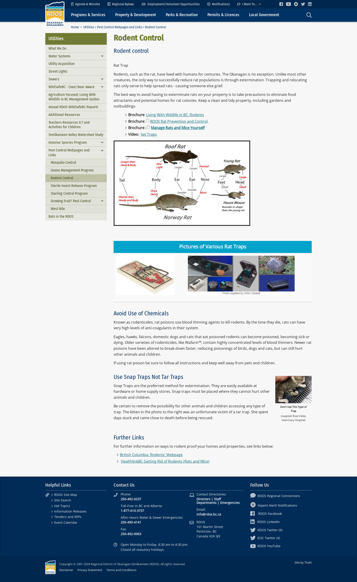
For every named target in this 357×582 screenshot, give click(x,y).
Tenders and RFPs (68, 517)
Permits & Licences (223, 15)
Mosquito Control (63, 162)
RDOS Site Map (65, 495)
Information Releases (70, 511)
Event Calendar (65, 522)
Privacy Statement (89, 570)
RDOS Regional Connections (275, 496)
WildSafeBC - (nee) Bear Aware (71, 87)
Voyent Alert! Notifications (273, 505)
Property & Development (135, 15)
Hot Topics (62, 506)
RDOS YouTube (265, 546)
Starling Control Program (69, 193)
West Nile (58, 209)
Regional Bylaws (120, 4)
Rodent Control (62, 178)
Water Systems (59, 56)
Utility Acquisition (61, 63)
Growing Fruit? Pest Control (71, 201)
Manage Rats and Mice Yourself (177, 127)
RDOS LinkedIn (265, 522)
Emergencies (230, 502)
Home (75, 27)
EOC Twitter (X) (265, 538)
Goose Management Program (72, 170)
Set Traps (149, 134)
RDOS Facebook (266, 513)
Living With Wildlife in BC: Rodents (175, 114)
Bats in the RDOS (61, 216)
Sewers (53, 79)
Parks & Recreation (182, 15)
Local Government (264, 15)
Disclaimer (66, 570)
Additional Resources (64, 114)
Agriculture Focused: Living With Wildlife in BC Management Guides (73, 97)
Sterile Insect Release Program (74, 186)
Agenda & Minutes (85, 4)
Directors (203, 499)
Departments (206, 502)
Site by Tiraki (303, 562)
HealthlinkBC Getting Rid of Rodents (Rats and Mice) (165, 461)
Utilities (88, 27)
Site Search (62, 500)
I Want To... (247, 4)
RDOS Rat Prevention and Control (179, 121)
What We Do (57, 48)
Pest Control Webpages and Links (119, 27)
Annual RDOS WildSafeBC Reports (73, 107)
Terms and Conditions (121, 570)
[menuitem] (85, 4)
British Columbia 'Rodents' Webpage (151, 454)
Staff (217, 499)
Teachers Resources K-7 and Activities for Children (69, 124)
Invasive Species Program (67, 142)
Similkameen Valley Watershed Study (75, 135)
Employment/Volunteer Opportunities (170, 4)
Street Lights (57, 71)
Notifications (218, 4)
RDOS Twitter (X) (266, 530)
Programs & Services (88, 15)
